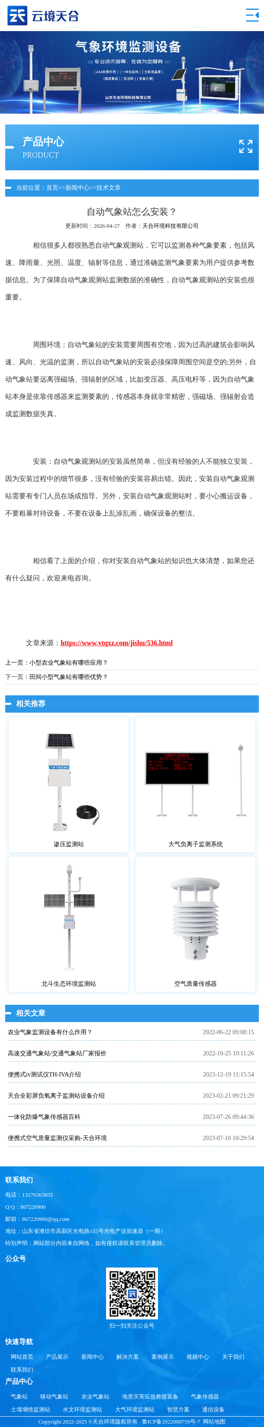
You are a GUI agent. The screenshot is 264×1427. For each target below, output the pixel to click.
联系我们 (22, 1369)
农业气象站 (95, 1396)
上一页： (17, 662)
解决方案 (127, 1357)
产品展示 (57, 1357)
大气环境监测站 (135, 1409)
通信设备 (213, 1409)
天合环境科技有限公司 (170, 226)
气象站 (19, 1396)
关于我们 (233, 1357)
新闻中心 (77, 188)
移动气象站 (54, 1396)
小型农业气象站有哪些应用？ (68, 662)
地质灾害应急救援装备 (150, 1396)
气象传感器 (205, 1396)
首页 (52, 188)
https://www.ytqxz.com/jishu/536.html (117, 643)
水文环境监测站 (82, 1409)
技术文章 (109, 188)
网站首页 (22, 1357)
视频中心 (198, 1357)
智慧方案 (178, 1409)
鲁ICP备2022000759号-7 (171, 1421)
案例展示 (162, 1357)
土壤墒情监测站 (30, 1409)
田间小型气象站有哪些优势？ (68, 677)
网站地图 (214, 1421)
